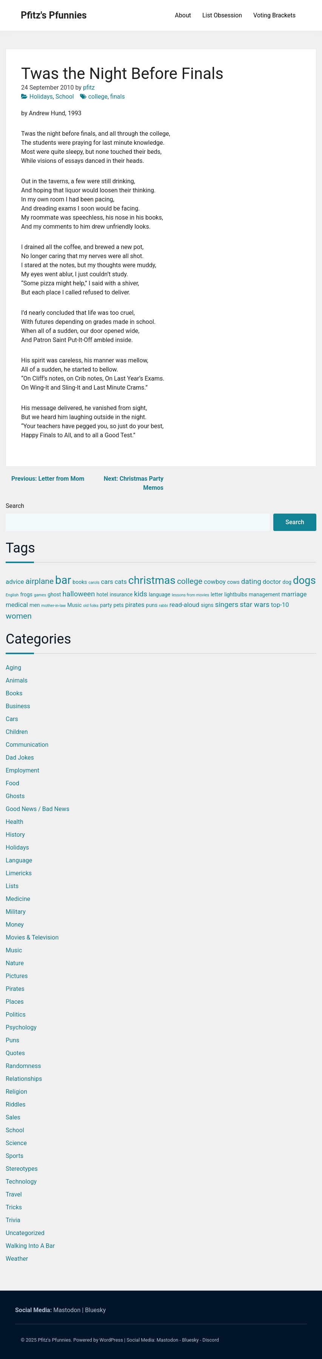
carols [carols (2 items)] (93, 582)
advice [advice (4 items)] (15, 581)
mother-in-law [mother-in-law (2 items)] (54, 605)
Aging (13, 667)
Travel (14, 1194)
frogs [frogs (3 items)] (26, 594)
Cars (12, 719)
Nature (15, 963)
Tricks (14, 1207)
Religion (16, 1091)
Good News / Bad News (37, 809)
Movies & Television (32, 937)
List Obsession (222, 15)
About (183, 15)
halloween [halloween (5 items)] (79, 594)
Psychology (21, 1027)
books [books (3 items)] (79, 582)
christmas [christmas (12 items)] (152, 580)
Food (12, 783)
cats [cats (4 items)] (121, 581)
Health (14, 821)
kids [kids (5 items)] (140, 594)
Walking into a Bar (30, 1245)
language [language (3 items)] (159, 594)
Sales (13, 1117)
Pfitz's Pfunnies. (55, 1340)
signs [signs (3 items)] (207, 605)
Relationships (24, 1078)
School (64, 96)
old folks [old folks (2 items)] (91, 605)
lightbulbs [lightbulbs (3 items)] (235, 594)
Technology (21, 1181)
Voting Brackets (274, 15)
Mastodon (66, 1310)
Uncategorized (25, 1233)
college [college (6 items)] (189, 581)
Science (16, 1143)
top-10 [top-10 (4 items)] (280, 604)
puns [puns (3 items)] (152, 605)
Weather (17, 1258)
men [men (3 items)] (34, 605)
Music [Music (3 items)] (74, 605)
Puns (12, 1040)
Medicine (18, 898)
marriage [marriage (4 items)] (294, 594)
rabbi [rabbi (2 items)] (163, 605)
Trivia (13, 1220)
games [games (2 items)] (40, 595)
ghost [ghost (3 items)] (54, 594)
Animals (17, 680)
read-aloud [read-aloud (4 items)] (184, 604)
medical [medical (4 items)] (17, 604)
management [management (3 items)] (264, 594)
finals (117, 96)
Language (19, 860)
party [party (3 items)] (106, 605)
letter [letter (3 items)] (217, 594)
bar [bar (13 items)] (63, 580)
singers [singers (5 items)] (226, 604)
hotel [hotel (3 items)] (102, 594)
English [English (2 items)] (12, 595)
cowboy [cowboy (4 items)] (215, 581)
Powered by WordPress (98, 1340)
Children (17, 731)
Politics (16, 1014)
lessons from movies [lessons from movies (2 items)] (190, 595)
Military (16, 911)
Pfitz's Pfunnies (54, 15)
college (98, 96)
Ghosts (15, 796)
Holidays (41, 96)
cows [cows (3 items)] (233, 582)
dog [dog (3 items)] (286, 582)
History (15, 834)
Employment (22, 770)
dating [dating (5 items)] (251, 581)
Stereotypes (22, 1168)
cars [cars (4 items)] (107, 581)
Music (14, 950)
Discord (210, 1340)
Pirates (15, 988)
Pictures (17, 976)
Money (15, 924)
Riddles (15, 1104)
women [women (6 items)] (19, 616)
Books (14, 693)
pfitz (89, 87)
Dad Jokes (20, 757)
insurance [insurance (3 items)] (120, 594)
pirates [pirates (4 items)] (135, 604)
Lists (12, 886)
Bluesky (95, 1310)
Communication (27, 744)
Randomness (23, 1066)
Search (15, 505)
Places (15, 1001)
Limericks (19, 873)
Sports (14, 1155)
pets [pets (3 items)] (119, 605)
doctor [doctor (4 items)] (272, 581)
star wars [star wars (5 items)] (254, 604)
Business (18, 706)
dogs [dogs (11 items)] (304, 580)
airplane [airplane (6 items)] (39, 581)
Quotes (15, 1053)
